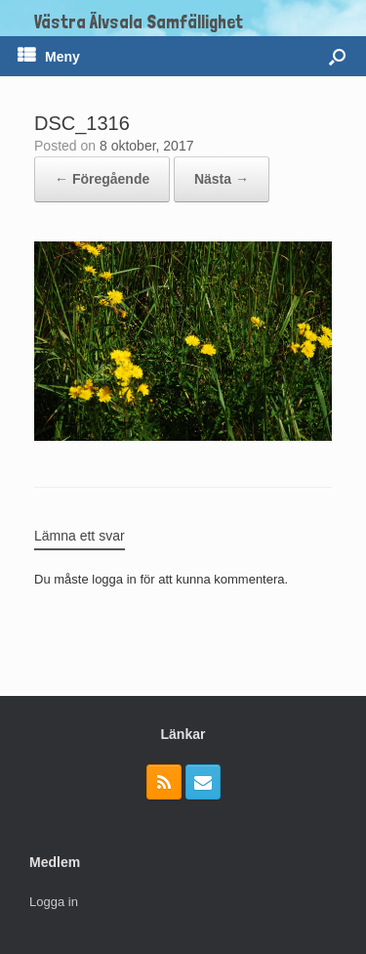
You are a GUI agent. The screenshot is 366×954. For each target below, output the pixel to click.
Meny (49, 57)
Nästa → (221, 179)
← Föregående (102, 179)
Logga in (53, 901)
